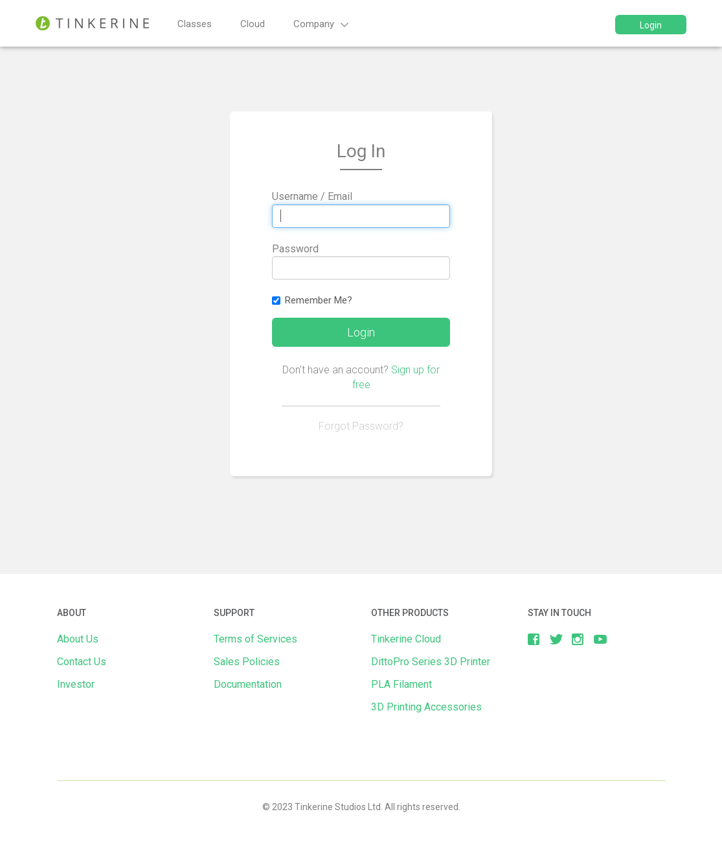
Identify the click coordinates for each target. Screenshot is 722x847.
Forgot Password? (361, 426)
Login (651, 25)
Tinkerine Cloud (406, 639)
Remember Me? (312, 300)
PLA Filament (401, 684)
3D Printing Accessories (426, 707)
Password (295, 249)
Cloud (252, 24)
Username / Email (312, 196)
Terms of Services (255, 639)
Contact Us (81, 661)
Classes (194, 24)
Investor (76, 684)
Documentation (248, 684)
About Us (77, 639)
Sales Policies (247, 661)
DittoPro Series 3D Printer (430, 661)
